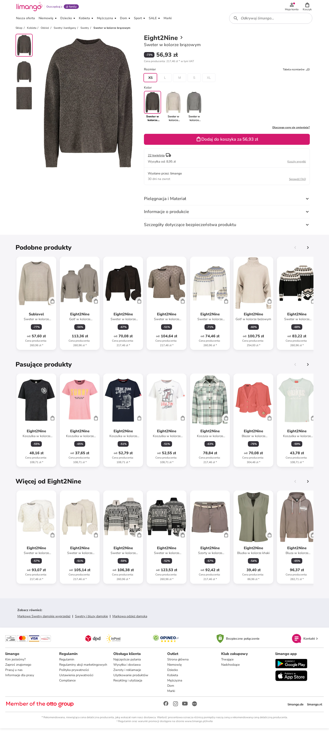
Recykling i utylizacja (127, 683)
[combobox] (271, 20)
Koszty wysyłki (296, 164)
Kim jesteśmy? (15, 662)
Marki (171, 693)
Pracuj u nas (14, 672)
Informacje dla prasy (19, 678)
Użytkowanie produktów (130, 678)
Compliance (67, 683)
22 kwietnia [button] (156, 158)
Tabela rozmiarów (296, 72)
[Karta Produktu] (36, 305)
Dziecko (172, 672)
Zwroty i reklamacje (127, 672)
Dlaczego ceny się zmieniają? (291, 130)
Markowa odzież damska (129, 618)
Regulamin (66, 662)
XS (150, 80)
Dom (170, 688)
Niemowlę (174, 667)
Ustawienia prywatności (76, 678)
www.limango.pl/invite (199, 724)
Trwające (227, 662)
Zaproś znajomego (18, 667)
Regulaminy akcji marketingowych (83, 667)
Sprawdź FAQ (297, 181)
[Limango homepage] (29, 7)
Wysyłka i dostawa (127, 667)
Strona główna (177, 662)
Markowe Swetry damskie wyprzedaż (43, 618)
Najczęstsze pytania (127, 662)
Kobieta (172, 678)
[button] (307, 7)
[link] (173, 108)
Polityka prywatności (74, 672)
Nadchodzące (230, 667)
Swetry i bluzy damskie (91, 618)
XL (209, 80)
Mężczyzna (174, 683)
